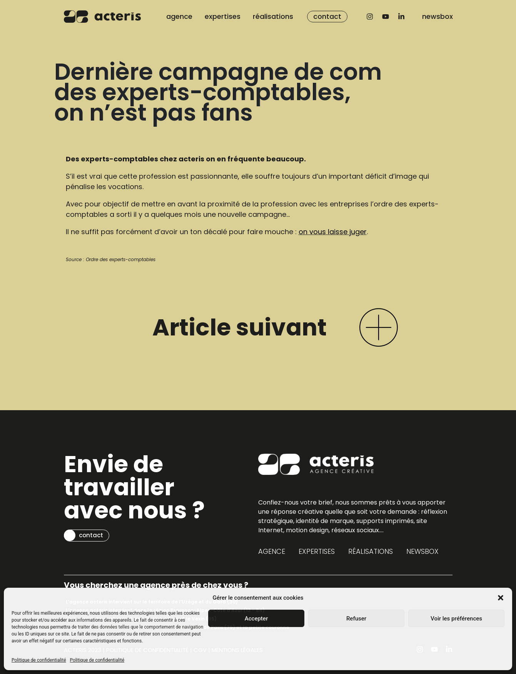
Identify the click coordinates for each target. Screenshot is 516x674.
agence (179, 16)
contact (327, 16)
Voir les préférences (456, 618)
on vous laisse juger (333, 231)
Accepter (256, 618)
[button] (500, 598)
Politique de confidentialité (39, 660)
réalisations (273, 16)
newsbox (437, 16)
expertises (222, 16)
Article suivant (239, 327)
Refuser (356, 618)
